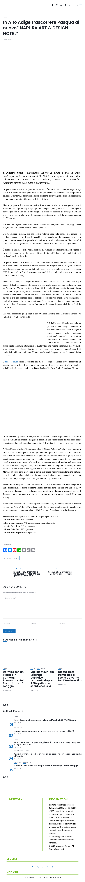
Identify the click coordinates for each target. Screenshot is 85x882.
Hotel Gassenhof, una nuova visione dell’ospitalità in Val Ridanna (45, 720)
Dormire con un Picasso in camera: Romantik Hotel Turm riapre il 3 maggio (13, 679)
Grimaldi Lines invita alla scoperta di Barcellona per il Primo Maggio (46, 765)
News (16, 739)
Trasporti (27, 762)
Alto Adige (7, 558)
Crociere (17, 762)
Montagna (41, 668)
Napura (16, 558)
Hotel (5, 17)
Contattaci (29, 877)
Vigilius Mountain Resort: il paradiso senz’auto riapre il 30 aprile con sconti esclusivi (42, 679)
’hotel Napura (11, 361)
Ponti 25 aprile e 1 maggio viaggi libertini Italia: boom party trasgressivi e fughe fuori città (48, 743)
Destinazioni (18, 728)
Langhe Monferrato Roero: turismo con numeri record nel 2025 (44, 731)
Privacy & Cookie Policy (49, 877)
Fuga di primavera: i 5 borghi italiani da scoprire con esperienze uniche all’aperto (48, 755)
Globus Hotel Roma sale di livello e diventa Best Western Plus (70, 676)
